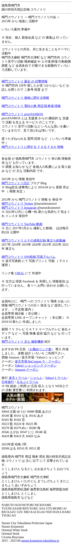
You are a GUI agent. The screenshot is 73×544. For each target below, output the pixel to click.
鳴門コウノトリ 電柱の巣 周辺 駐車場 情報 (31, 106)
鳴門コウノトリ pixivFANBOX (22, 114)
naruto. (25, 540)
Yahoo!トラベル (56, 377)
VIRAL (19, 273)
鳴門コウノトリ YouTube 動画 (22, 224)
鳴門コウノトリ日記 (16, 183)
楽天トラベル (18, 377)
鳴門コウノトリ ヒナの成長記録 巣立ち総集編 (33, 240)
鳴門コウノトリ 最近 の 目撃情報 (24, 81)
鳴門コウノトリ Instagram (19, 207)
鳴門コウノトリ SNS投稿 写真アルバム (28, 256)
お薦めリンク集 (40, 349)
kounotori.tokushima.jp (44, 540)
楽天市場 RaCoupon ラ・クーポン (38, 361)
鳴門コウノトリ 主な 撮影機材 (23, 341)
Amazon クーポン (27, 369)
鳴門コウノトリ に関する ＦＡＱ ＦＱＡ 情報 (32, 147)
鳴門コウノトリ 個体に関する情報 (25, 97)
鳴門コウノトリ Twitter (17, 203)
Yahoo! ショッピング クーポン (35, 365)
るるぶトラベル (27, 382)
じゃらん (36, 377)
